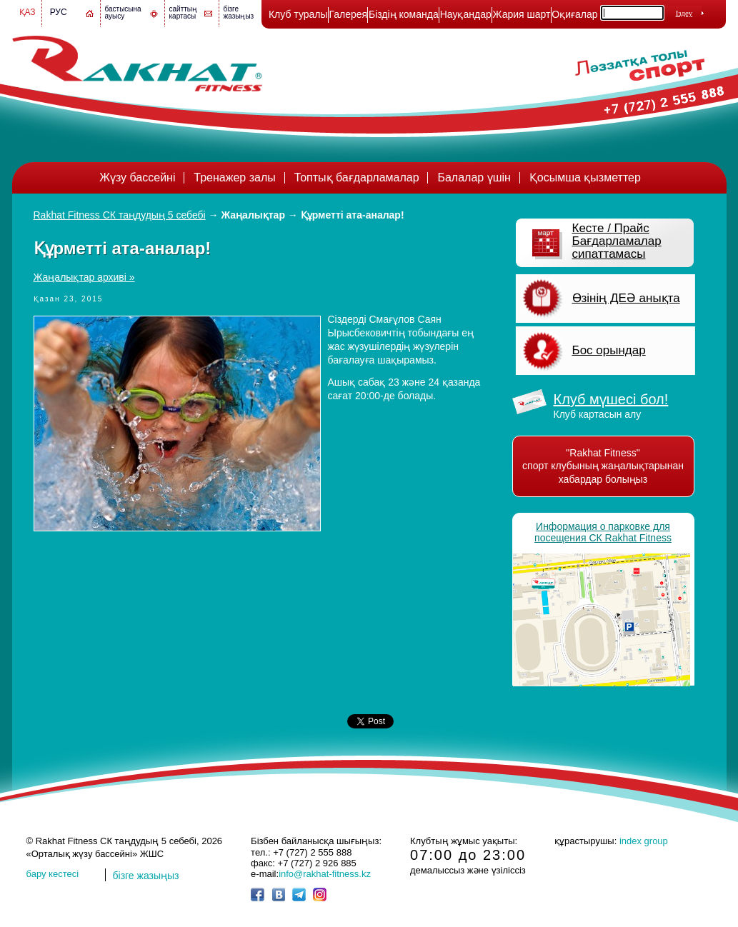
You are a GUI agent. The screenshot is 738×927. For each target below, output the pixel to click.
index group (643, 841)
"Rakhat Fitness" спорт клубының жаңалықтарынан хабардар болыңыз (603, 466)
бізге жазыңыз (239, 12)
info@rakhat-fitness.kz (325, 873)
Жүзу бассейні (137, 177)
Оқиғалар (574, 14)
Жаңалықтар (253, 215)
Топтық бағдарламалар (356, 177)
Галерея (348, 14)
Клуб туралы (298, 14)
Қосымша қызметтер (585, 177)
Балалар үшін (473, 177)
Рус (58, 12)
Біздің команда (404, 14)
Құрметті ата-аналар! (352, 215)
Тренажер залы (234, 177)
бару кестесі (52, 873)
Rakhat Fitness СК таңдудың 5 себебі (120, 215)
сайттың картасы (183, 12)
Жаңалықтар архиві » (84, 277)
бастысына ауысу (123, 12)
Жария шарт (522, 14)
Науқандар (466, 14)
